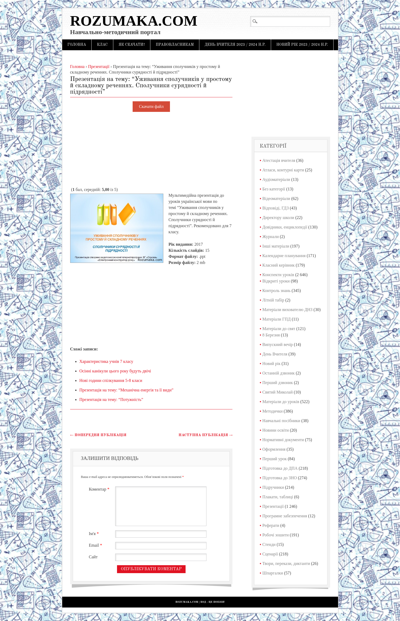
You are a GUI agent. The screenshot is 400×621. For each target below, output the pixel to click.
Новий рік (271, 363)
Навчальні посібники (281, 420)
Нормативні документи (283, 439)
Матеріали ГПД (276, 319)
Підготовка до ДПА (280, 468)
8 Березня (271, 335)
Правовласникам (175, 45)
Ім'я (94, 533)
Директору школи (278, 217)
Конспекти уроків (278, 274)
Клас (102, 45)
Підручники (273, 487)
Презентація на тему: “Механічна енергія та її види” (126, 390)
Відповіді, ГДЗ (275, 208)
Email (96, 545)
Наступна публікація (205, 435)
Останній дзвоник (278, 373)
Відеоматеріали (276, 198)
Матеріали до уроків (280, 401)
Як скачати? (132, 45)
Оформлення (273, 449)
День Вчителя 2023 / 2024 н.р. (235, 45)
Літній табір (273, 300)
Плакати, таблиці (277, 497)
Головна (77, 45)
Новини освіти (275, 430)
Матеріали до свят (278, 328)
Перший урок (274, 458)
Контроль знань (276, 290)
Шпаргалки (272, 573)
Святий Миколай (277, 392)
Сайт (93, 557)
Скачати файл (151, 106)
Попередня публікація (98, 435)
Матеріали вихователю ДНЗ (287, 309)
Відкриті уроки (276, 281)
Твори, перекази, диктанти (286, 563)
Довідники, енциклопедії (284, 227)
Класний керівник (278, 265)
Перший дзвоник (277, 382)
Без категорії (273, 189)
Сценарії (270, 554)
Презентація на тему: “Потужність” (111, 399)
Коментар (100, 489)
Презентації (273, 506)
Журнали (270, 236)
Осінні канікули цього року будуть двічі (115, 371)
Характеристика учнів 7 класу (106, 361)
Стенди (269, 544)
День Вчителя (274, 354)
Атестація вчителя (278, 160)
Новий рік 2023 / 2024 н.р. (302, 45)
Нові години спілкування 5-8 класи (110, 380)
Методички (272, 411)
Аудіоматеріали (276, 179)
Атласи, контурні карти (283, 170)
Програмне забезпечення (284, 516)
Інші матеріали (275, 246)
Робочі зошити (275, 535)
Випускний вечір (277, 344)
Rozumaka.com (133, 21)
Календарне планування (283, 255)
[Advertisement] (151, 150)
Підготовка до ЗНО (279, 478)
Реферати (270, 525)
